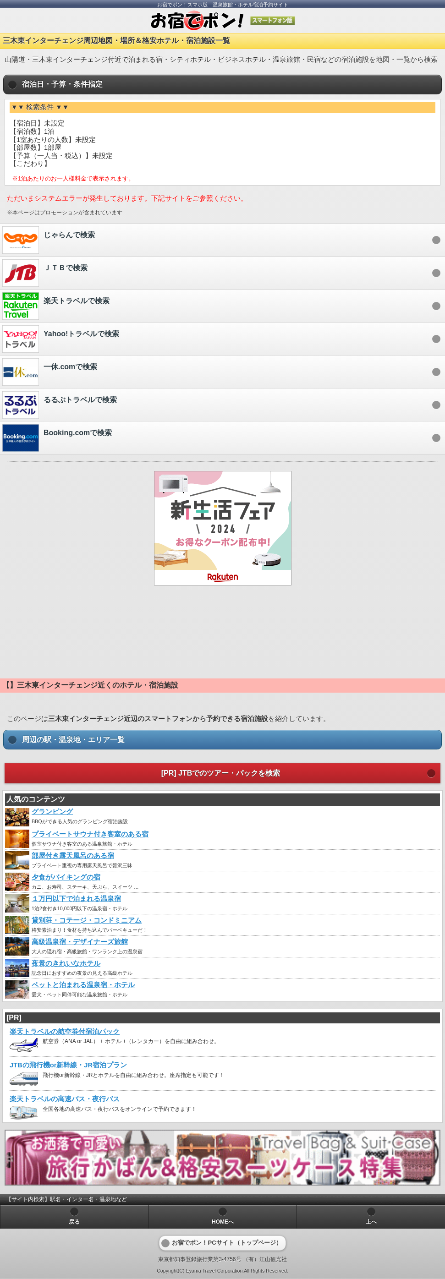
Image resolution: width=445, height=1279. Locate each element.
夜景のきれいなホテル (66, 963)
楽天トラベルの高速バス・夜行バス (65, 1099)
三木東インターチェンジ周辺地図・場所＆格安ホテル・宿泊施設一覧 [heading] (116, 40)
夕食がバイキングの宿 (66, 877)
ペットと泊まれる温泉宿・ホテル (83, 985)
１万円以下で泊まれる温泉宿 (76, 898)
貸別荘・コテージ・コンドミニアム (87, 920)
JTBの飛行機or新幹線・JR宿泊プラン (68, 1065)
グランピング (52, 811)
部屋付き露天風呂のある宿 (73, 855)
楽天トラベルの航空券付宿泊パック (65, 1031)
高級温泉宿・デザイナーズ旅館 (80, 942)
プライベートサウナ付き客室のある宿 (90, 834)
